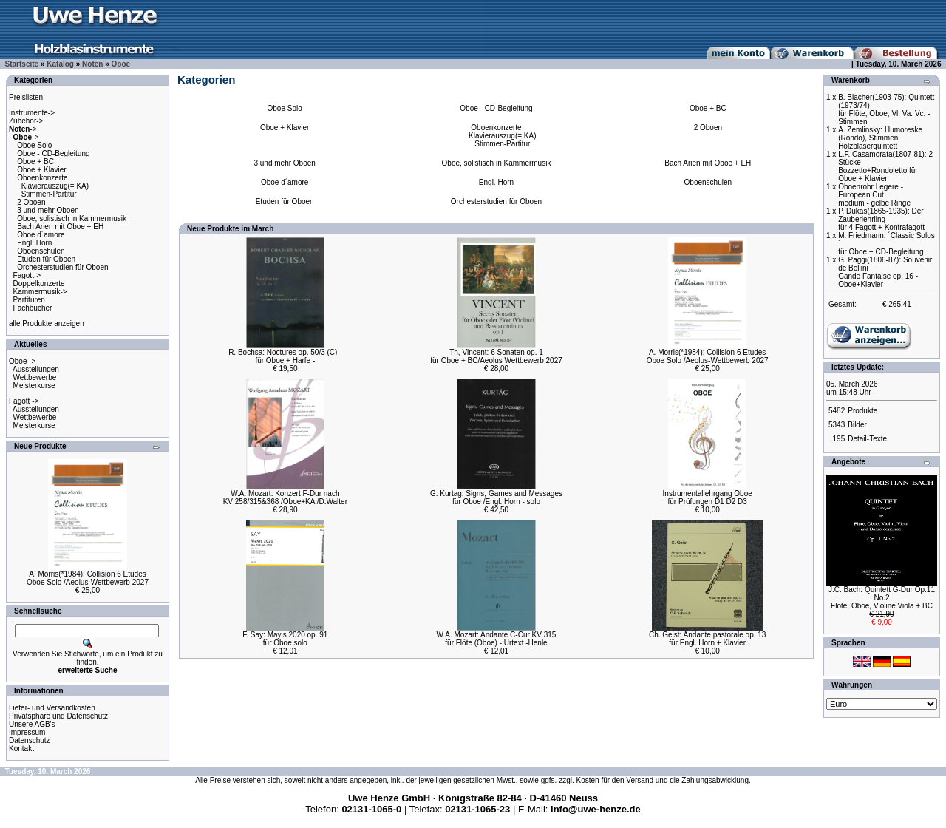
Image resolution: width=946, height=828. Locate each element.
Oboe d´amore (40, 235)
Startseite (22, 64)
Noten (92, 64)
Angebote (848, 462)
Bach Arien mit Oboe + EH (60, 227)
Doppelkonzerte (39, 283)
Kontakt (21, 748)
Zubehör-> (26, 121)
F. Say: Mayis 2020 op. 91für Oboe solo (284, 639)
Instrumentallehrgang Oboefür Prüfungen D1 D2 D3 (707, 497)
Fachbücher (32, 308)
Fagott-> (27, 275)
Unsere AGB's (32, 724)
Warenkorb (850, 80)
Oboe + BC (35, 161)
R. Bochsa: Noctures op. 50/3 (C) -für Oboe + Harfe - (284, 356)
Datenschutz (29, 740)
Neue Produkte (40, 446)
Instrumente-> (32, 113)
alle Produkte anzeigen (46, 323)
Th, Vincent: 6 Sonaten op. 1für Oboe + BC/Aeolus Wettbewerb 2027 (496, 356)
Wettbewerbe (35, 377)
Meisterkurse (34, 385)
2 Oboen (31, 202)
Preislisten (26, 97)
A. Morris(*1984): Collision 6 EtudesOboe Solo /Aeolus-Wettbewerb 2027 (88, 578)
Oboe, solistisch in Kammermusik (71, 218)
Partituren (29, 300)
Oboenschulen (41, 251)
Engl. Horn (34, 243)
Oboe (121, 64)
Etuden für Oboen (46, 259)
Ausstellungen (36, 369)
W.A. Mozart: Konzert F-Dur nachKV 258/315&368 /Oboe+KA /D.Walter (285, 497)
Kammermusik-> (40, 292)
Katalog (60, 64)
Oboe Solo (34, 145)
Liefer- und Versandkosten (52, 708)
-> (23, 129)
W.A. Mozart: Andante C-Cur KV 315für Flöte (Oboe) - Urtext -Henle (497, 639)
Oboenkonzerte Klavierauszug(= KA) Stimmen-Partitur (49, 186)
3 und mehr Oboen (47, 210)
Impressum (27, 732)
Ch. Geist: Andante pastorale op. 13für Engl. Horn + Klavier (707, 639)
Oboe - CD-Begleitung (53, 153)
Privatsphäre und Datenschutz (58, 716)
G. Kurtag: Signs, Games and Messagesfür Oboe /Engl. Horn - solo (496, 497)
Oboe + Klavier (41, 170)
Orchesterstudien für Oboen (62, 267)
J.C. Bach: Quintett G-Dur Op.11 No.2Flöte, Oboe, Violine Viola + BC (881, 598)
